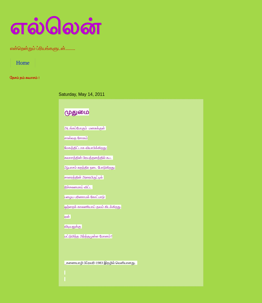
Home (22, 63)
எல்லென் (55, 26)
